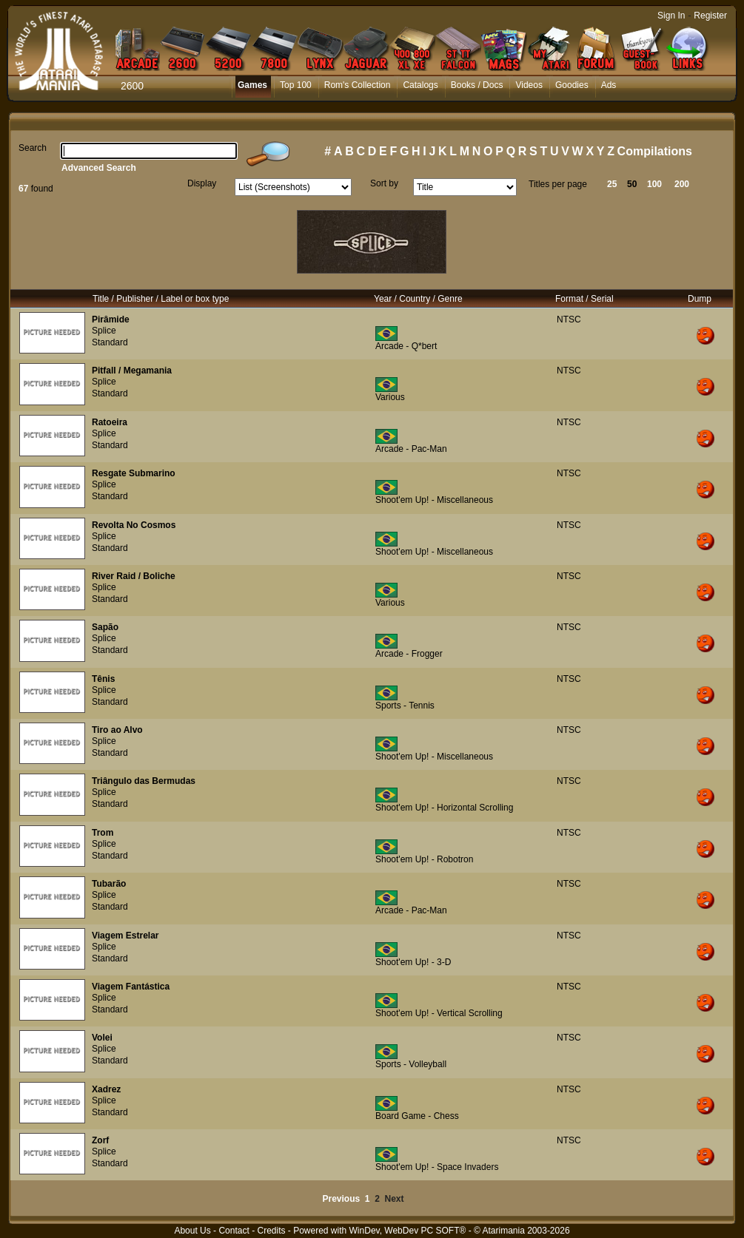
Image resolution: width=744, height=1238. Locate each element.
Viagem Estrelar (125, 935)
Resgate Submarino (133, 473)
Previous (341, 1199)
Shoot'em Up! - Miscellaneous (434, 500)
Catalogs (420, 85)
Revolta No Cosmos (133, 525)
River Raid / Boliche (133, 576)
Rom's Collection (357, 85)
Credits (271, 1230)
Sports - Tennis (405, 705)
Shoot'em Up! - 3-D (413, 962)
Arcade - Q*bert (406, 346)
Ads (609, 85)
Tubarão (109, 884)
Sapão (105, 627)
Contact (233, 1230)
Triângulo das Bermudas (143, 781)
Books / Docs (477, 85)
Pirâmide (111, 319)
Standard (110, 342)
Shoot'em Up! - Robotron (424, 859)
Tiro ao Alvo (117, 730)
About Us (192, 1230)
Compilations (654, 151)
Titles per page (558, 184)
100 (654, 184)
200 (681, 184)
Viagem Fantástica (131, 986)
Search (33, 148)
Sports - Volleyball (410, 1064)
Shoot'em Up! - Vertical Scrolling (439, 1013)
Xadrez (106, 1089)
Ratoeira (109, 422)
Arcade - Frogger (409, 654)
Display (201, 183)
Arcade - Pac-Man (411, 449)
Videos (528, 85)
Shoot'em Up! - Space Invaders (436, 1167)
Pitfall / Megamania (132, 370)
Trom (102, 833)
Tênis (103, 679)
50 (632, 184)
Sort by (384, 183)
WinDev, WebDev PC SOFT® (407, 1230)
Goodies (572, 85)
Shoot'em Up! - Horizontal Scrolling (444, 807)
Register (710, 15)
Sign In (671, 15)
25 (612, 184)
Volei (102, 1037)
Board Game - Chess (417, 1116)
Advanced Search (98, 168)
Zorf (100, 1140)
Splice (104, 330)
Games (252, 85)
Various (390, 397)
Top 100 (296, 85)
